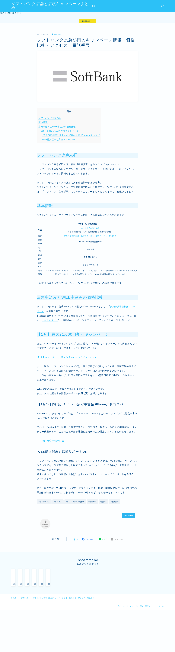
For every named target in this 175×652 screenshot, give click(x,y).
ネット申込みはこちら (90, 229)
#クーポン (58, 502)
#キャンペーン (44, 502)
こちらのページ (50, 320)
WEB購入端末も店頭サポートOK (59, 140)
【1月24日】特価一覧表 (52, 441)
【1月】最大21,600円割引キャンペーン (59, 131)
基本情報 (43, 123)
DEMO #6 (85, 21)
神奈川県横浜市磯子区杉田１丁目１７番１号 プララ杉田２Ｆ (90, 236)
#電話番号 (115, 502)
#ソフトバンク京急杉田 (75, 502)
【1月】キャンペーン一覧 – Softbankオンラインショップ (68, 357)
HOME (14, 616)
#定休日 (104, 502)
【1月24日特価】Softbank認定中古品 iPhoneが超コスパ (71, 135)
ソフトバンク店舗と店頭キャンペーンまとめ (52, 6)
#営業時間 (93, 502)
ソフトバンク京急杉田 (50, 118)
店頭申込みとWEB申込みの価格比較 (57, 127)
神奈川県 (57, 35)
